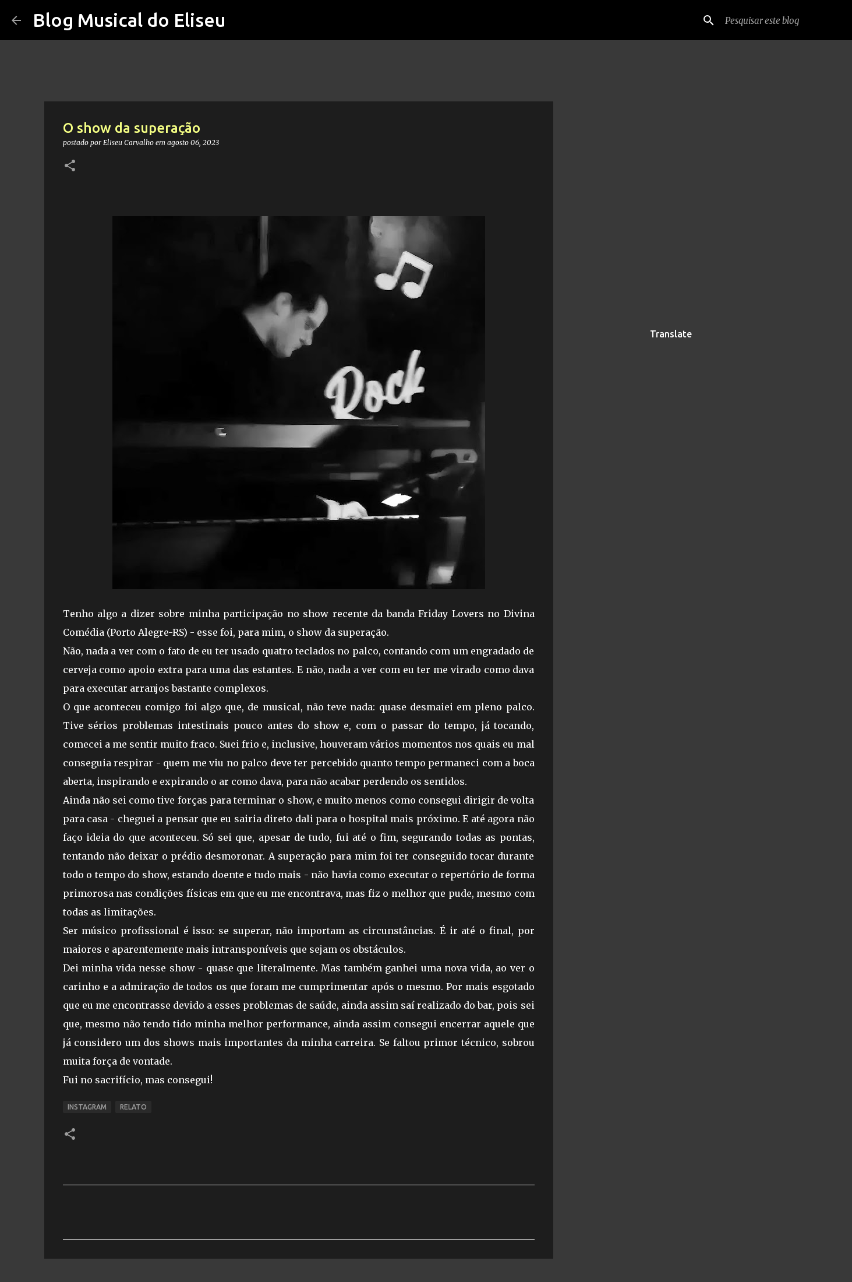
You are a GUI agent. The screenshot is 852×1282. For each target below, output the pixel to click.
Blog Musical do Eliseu (129, 19)
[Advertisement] (612, 503)
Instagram (87, 1107)
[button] (70, 166)
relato (133, 1107)
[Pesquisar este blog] (781, 20)
